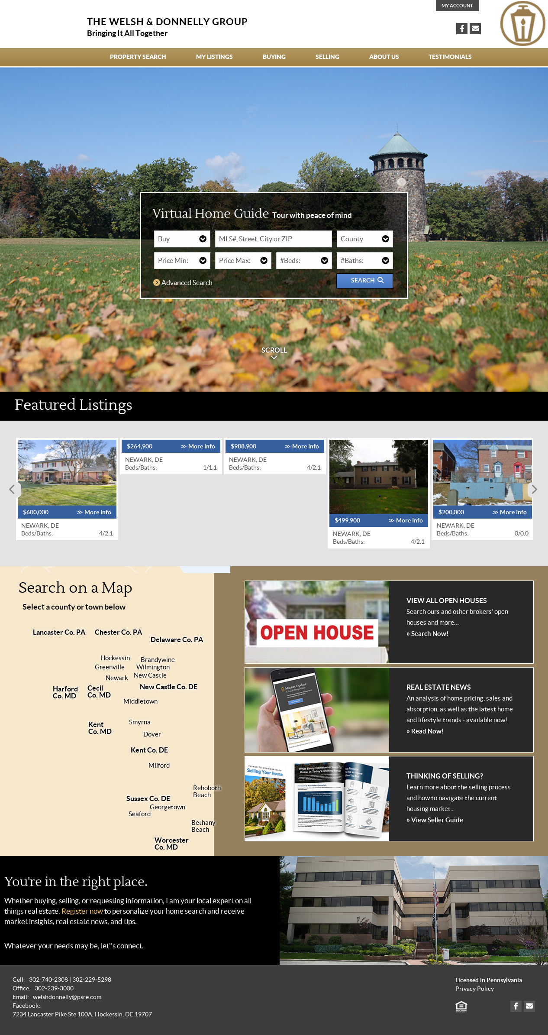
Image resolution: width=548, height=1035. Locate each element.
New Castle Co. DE (168, 686)
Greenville (110, 667)
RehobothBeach (207, 791)
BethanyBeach (203, 826)
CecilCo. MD (99, 691)
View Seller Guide (434, 819)
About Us (384, 56)
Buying (274, 56)
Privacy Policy (474, 989)
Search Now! (427, 633)
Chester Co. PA (118, 632)
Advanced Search (183, 282)
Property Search (138, 56)
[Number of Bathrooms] (365, 260)
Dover (152, 734)
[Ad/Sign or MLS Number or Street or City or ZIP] (273, 238)
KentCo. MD (100, 728)
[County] (365, 238)
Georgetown (167, 807)
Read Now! (425, 731)
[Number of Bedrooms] (304, 260)
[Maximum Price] (243, 260)
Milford (159, 765)
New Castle (150, 675)
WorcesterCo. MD (172, 843)
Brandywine (158, 659)
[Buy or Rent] (182, 238)
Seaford (140, 814)
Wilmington (153, 667)
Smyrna (140, 722)
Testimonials (450, 56)
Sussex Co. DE (148, 798)
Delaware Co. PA (177, 639)
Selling (327, 56)
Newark (117, 678)
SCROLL (274, 353)
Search (367, 280)
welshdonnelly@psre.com (67, 997)
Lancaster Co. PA (59, 632)
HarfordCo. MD (65, 692)
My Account (457, 5)
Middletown (140, 701)
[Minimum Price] (182, 260)
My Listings (214, 56)
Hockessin (115, 658)
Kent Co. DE (149, 749)
